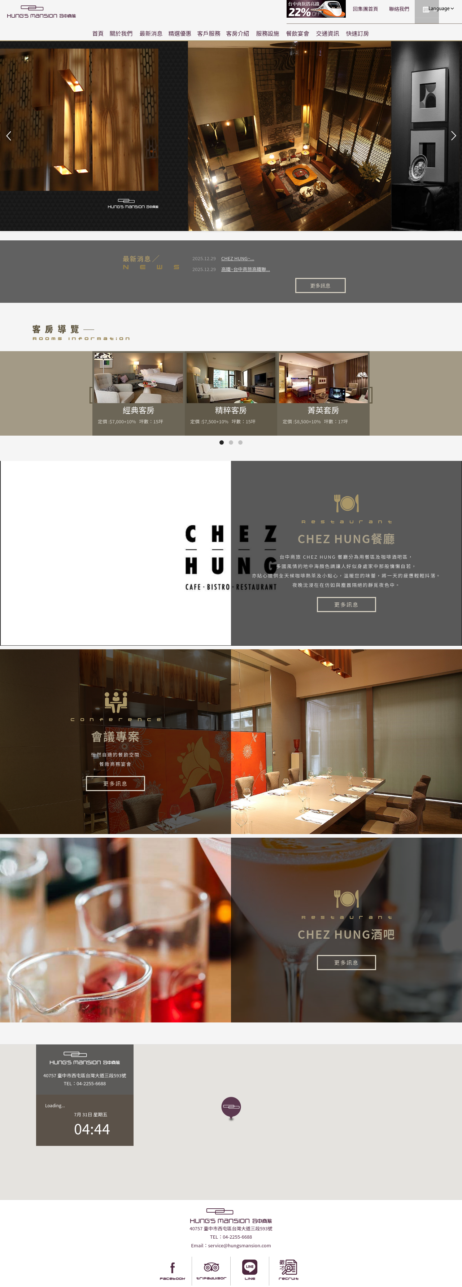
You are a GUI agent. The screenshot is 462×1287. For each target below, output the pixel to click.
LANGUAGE (440, 8)
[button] (231, 1089)
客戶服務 (209, 33)
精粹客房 (231, 390)
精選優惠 (179, 33)
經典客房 (138, 390)
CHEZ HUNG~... (237, 258)
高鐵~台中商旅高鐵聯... (245, 269)
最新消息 (150, 33)
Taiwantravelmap (202, 1281)
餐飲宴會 (297, 33)
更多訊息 (327, 264)
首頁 (98, 33)
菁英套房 (323, 390)
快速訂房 (357, 33)
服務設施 (267, 33)
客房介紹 (237, 33)
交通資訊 (327, 33)
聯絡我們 (344, 8)
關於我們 (120, 33)
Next (452, 136)
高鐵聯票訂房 (261, 9)
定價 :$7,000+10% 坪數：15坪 (130, 401)
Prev (9, 136)
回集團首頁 (310, 8)
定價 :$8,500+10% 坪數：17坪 (315, 401)
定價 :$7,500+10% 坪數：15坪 (223, 401)
